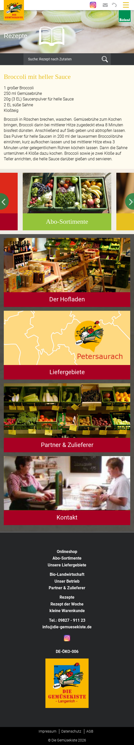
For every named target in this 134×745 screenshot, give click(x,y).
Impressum (47, 731)
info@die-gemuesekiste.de (67, 627)
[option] (67, 31)
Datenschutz (71, 731)
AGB (89, 731)
